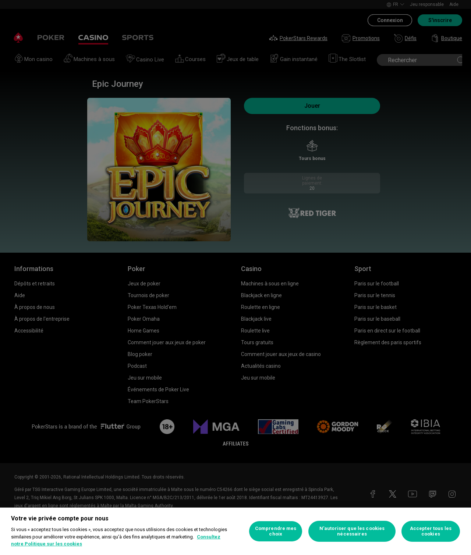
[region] (235, 531)
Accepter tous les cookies (430, 531)
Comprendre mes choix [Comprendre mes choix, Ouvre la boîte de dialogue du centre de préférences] (276, 531)
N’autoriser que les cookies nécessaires (352, 531)
